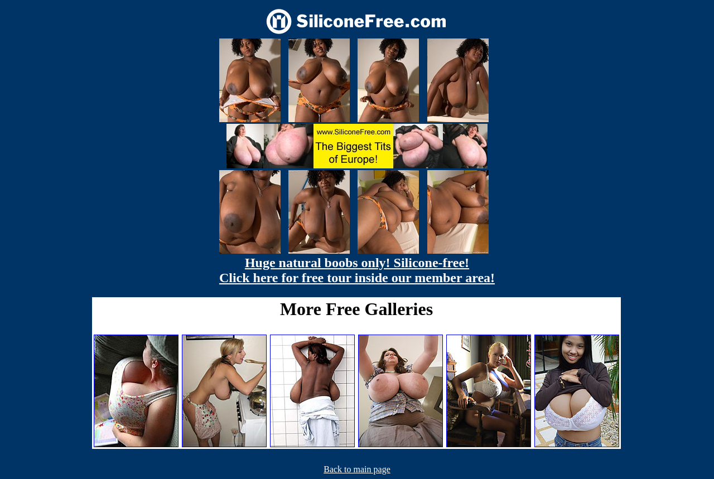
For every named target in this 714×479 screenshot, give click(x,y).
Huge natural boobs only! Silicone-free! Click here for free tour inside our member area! (357, 270)
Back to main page (357, 469)
